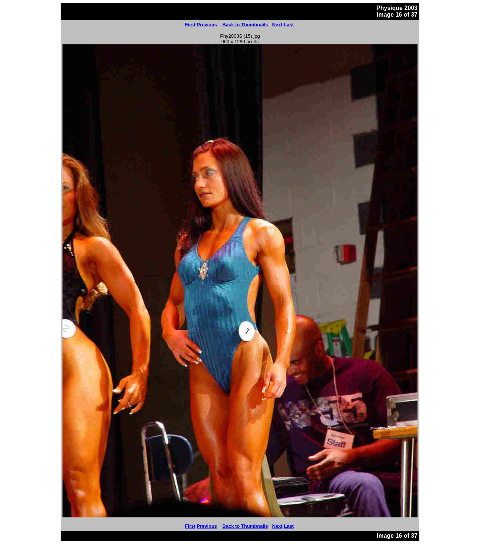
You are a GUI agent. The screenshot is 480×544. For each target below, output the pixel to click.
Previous (207, 24)
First (190, 24)
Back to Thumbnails (245, 24)
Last (289, 24)
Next (277, 24)
